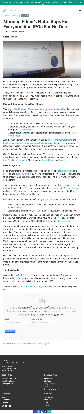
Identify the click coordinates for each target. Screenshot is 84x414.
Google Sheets (50, 384)
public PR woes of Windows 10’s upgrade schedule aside (38, 109)
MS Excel (47, 381)
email (68, 221)
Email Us (47, 399)
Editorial (25, 16)
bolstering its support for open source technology (26, 143)
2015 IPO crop (22, 174)
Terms (46, 405)
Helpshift (22, 160)
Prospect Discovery (9, 378)
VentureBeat (59, 123)
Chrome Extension (51, 389)
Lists (4, 397)
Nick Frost (23, 275)
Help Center (48, 397)
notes (6, 174)
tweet (60, 221)
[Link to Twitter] (3, 406)
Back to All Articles (10, 16)
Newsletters (6, 399)
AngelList (46, 344)
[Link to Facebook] (10, 406)
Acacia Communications (68, 188)
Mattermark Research (28, 344)
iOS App (47, 386)
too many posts (65, 171)
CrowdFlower (48, 160)
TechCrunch (26, 129)
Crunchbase (39, 344)
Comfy (62, 160)
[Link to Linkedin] (6, 406)
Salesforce (48, 378)
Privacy (47, 402)
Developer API (7, 384)
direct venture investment (60, 140)
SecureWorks (13, 191)
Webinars (5, 402)
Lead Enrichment (8, 381)
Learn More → (43, 5)
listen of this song (34, 286)
